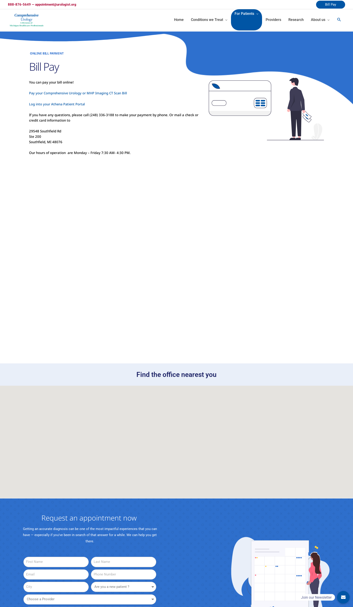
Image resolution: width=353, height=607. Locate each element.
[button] (171, 468)
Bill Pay (330, 4)
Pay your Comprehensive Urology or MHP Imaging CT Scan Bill (79, 94)
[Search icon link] (339, 20)
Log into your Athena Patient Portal (57, 104)
